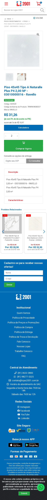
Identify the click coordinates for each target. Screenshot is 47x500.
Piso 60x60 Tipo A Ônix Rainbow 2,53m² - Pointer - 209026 (35, 238)
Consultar (34, 161)
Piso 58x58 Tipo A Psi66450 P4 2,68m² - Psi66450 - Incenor (12, 238)
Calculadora (23, 128)
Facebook (23, 411)
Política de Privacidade (23, 318)
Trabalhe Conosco (23, 351)
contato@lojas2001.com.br (23, 380)
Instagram (23, 407)
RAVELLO (13, 110)
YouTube (23, 414)
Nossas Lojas (23, 346)
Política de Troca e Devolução (23, 337)
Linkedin (23, 418)
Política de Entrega (23, 332)
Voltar (38, 18)
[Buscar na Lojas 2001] (21, 10)
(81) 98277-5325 (23, 376)
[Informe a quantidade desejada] (11, 136)
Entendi (24, 493)
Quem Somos (23, 313)
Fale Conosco (23, 341)
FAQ (23, 356)
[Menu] (6, 4)
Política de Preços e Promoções (23, 322)
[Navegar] (3, 231)
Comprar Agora (23, 148)
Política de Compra (23, 327)
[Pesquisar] (42, 10)
